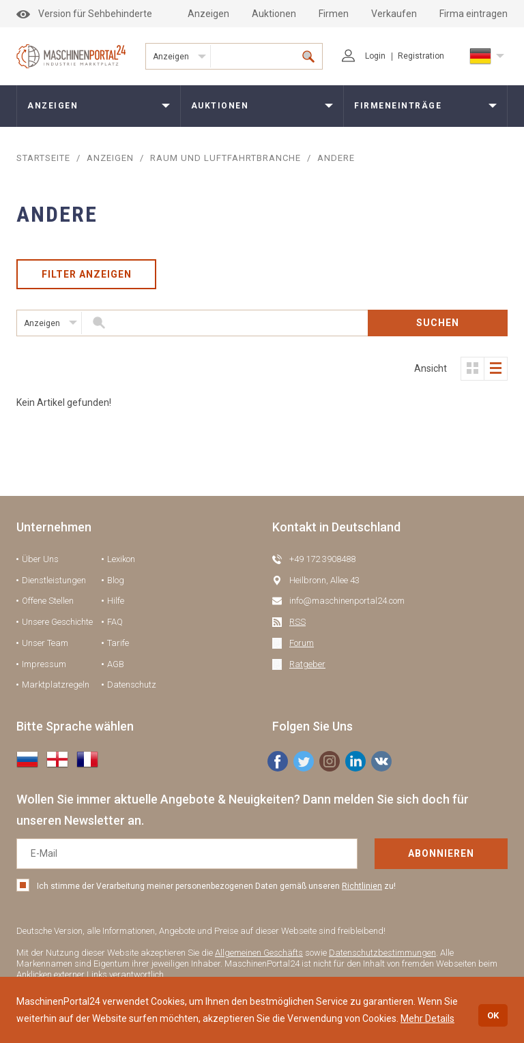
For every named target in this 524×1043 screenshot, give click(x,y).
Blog (115, 580)
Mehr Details (427, 1018)
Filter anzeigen (87, 274)
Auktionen (274, 13)
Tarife (118, 643)
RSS (297, 622)
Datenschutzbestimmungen (382, 952)
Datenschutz (131, 684)
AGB (115, 664)
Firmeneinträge (397, 106)
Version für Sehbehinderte (84, 13)
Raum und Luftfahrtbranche (225, 158)
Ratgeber (307, 664)
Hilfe (115, 601)
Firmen (334, 13)
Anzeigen (208, 13)
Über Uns (40, 559)
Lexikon (121, 559)
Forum (301, 643)
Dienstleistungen (54, 580)
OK (493, 1015)
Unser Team (45, 643)
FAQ (115, 622)
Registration (421, 56)
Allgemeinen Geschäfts (259, 952)
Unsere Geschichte (57, 622)
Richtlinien (362, 886)
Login (363, 56)
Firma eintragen (473, 13)
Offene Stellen (48, 601)
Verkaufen (394, 13)
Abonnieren (441, 853)
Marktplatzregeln (55, 684)
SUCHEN (437, 322)
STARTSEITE (43, 158)
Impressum (44, 664)
